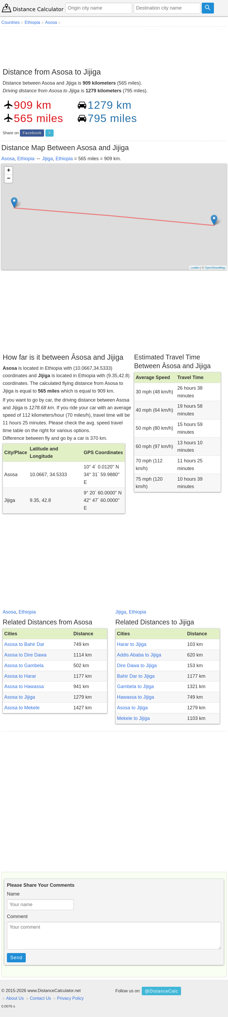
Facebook (32, 133)
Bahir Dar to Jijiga (136, 676)
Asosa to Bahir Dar (24, 644)
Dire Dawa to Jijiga (137, 665)
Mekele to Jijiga (133, 718)
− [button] (8, 179)
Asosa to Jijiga (19, 697)
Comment (17, 916)
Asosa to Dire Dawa (25, 655)
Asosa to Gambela (24, 665)
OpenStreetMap (215, 267)
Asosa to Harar (20, 676)
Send (16, 957)
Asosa (8, 158)
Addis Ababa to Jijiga (139, 655)
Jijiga (47, 158)
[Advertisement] (114, 45)
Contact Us (40, 998)
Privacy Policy (70, 998)
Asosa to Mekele (22, 707)
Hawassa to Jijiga (135, 697)
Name (13, 894)
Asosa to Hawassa (24, 686)
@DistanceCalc (161, 991)
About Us (15, 998)
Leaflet (195, 267)
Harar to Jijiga (132, 644)
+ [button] (8, 171)
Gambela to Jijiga (135, 686)
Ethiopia (26, 158)
